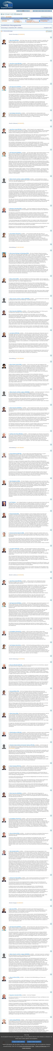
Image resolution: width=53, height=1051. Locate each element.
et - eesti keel (24, 11)
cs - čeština (20, 11)
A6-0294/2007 (20, 574)
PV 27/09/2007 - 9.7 (30, 21)
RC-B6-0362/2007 (20, 358)
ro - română (45, 11)
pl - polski (42, 11)
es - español (18, 11)
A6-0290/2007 (20, 902)
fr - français (29, 11)
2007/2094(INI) (8, 16)
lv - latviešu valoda (35, 11)
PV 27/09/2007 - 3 (17, 21)
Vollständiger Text (19, 14)
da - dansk (21, 11)
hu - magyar (37, 11)
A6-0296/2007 (21, 34)
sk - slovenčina (46, 11)
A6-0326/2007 (21, 123)
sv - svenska (51, 11)
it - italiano (33, 11)
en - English (27, 11)
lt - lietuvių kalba (36, 11)
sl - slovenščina (48, 11)
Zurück (8, 14)
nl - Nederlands (40, 11)
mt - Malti (39, 11)
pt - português (43, 11)
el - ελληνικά (26, 11)
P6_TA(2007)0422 (43, 21)
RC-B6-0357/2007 (20, 247)
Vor (11, 14)
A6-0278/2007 (4, 21)
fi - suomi (49, 11)
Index (3, 14)
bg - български (17, 11)
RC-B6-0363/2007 (20, 447)
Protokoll (49, 31)
